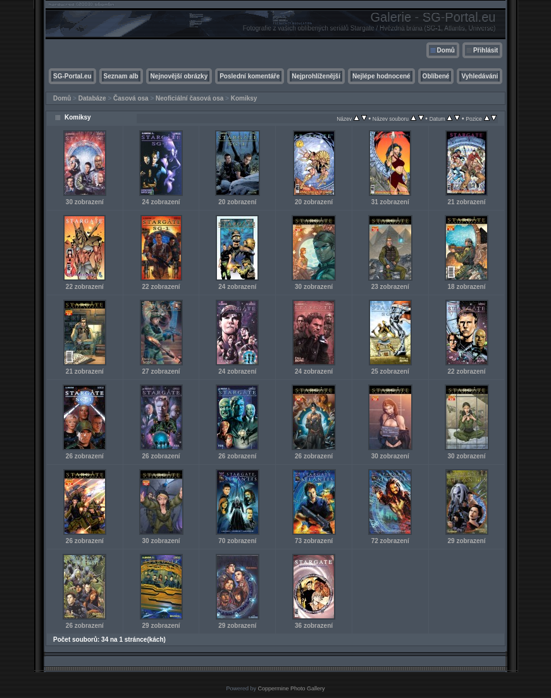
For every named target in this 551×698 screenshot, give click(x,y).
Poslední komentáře (250, 76)
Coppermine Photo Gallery (291, 688)
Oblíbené (436, 76)
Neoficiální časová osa (189, 98)
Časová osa (131, 98)
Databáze (92, 98)
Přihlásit (485, 50)
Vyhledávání (479, 76)
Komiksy (244, 98)
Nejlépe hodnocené (381, 76)
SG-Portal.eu (72, 76)
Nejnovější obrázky (179, 76)
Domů (446, 50)
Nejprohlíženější (316, 76)
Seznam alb (121, 76)
